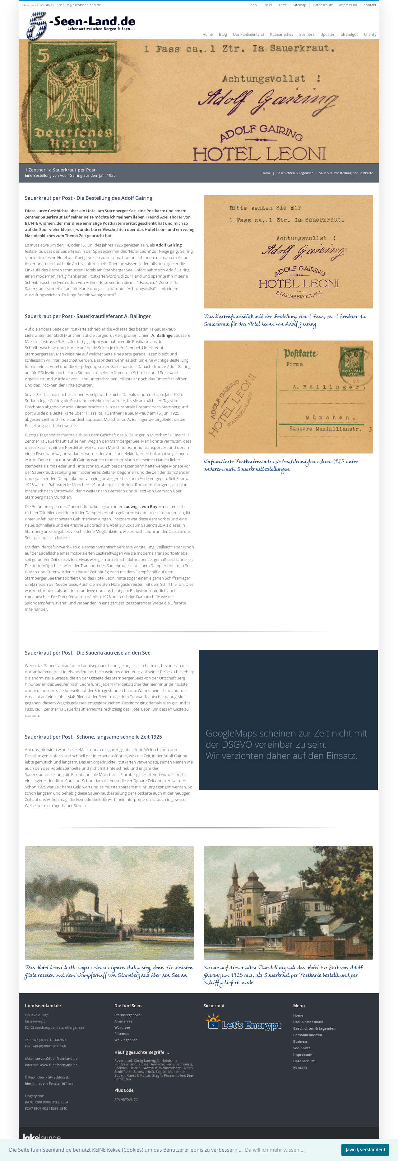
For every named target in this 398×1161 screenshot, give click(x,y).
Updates (328, 34)
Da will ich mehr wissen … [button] (275, 1149)
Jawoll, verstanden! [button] (365, 1150)
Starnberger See (127, 1015)
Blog (223, 34)
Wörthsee (122, 1027)
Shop (252, 4)
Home (207, 34)
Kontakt (369, 4)
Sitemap (299, 4)
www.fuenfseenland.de (58, 1064)
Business (306, 34)
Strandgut (349, 34)
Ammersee (123, 1021)
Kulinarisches (281, 34)
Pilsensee (121, 1033)
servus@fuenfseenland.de (80, 4)
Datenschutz (323, 4)
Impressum (348, 4)
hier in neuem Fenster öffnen (49, 1083)
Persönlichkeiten (307, 1034)
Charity (370, 34)
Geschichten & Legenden (294, 173)
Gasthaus (149, 1067)
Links (267, 4)
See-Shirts (301, 1048)
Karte (282, 4)
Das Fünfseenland (248, 34)
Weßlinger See (125, 1039)
